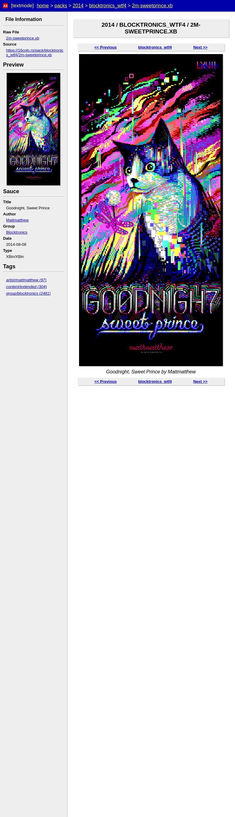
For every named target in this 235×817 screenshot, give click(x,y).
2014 (78, 5)
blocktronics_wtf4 (107, 5)
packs (60, 5)
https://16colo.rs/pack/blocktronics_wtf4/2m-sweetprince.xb (35, 52)
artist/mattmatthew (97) (26, 280)
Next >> (200, 47)
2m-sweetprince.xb (152, 5)
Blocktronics (16, 232)
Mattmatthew (17, 220)
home (43, 5)
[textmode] (22, 5)
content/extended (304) (26, 286)
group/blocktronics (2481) (28, 293)
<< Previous (105, 47)
